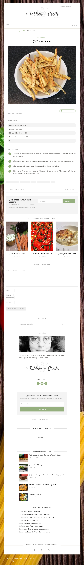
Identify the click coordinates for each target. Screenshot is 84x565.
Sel (53, 182)
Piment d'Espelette (43, 182)
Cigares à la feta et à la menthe (38, 514)
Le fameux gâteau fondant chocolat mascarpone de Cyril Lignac (46, 475)
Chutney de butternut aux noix (38, 529)
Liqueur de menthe (34, 511)
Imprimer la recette (67, 111)
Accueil (7, 31)
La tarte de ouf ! (33, 520)
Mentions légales (11, 561)
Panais (33, 182)
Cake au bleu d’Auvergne (36, 465)
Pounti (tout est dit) (34, 523)
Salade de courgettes (35, 494)
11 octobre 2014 (11, 189)
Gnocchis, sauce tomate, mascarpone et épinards (42, 485)
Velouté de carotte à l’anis (17, 253)
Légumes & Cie (22, 31)
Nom (8, 290)
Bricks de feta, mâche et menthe (38, 532)
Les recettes (14, 31)
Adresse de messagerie (10, 296)
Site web (8, 302)
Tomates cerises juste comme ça (42, 253)
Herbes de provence (12, 182)
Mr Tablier (22, 526)
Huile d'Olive (25, 182)
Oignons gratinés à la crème (67, 253)
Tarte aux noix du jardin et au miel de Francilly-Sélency (45, 455)
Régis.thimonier (24, 517)
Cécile (22, 189)
